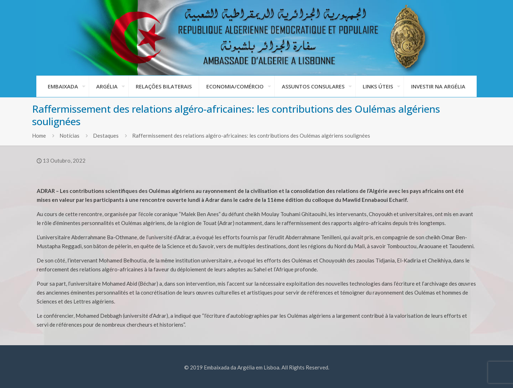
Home (39, 135)
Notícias (69, 135)
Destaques (106, 135)
